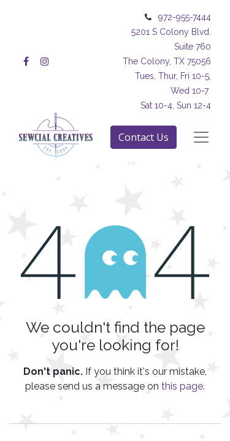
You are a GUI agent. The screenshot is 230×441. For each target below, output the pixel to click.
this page (182, 386)
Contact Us (143, 137)
